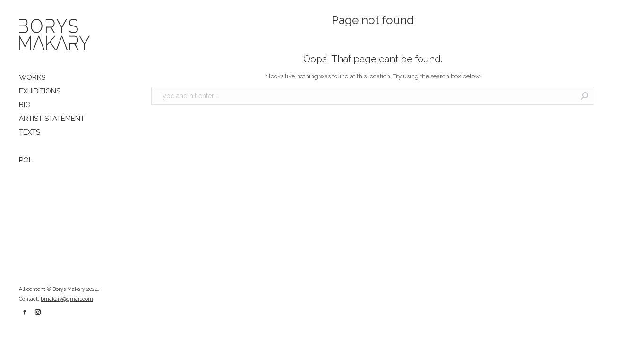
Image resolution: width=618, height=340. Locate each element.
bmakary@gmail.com (67, 299)
